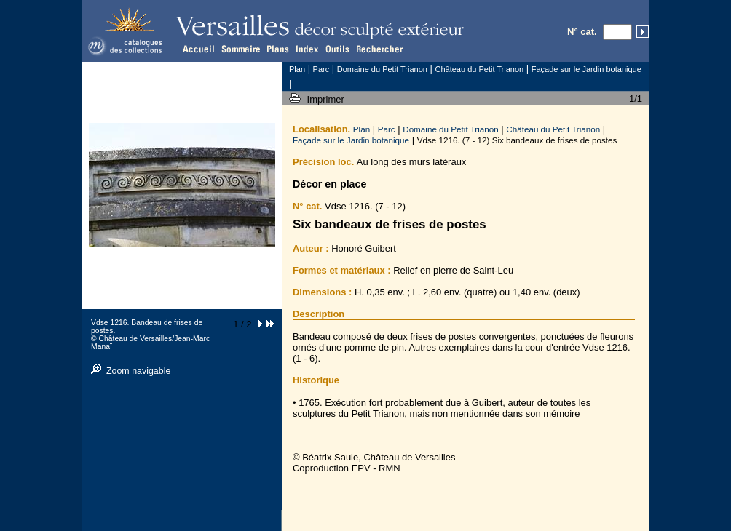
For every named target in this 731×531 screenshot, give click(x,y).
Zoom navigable (138, 371)
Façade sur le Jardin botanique (351, 140)
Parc (386, 129)
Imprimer (327, 99)
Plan (361, 129)
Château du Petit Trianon (553, 129)
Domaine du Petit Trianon (451, 129)
